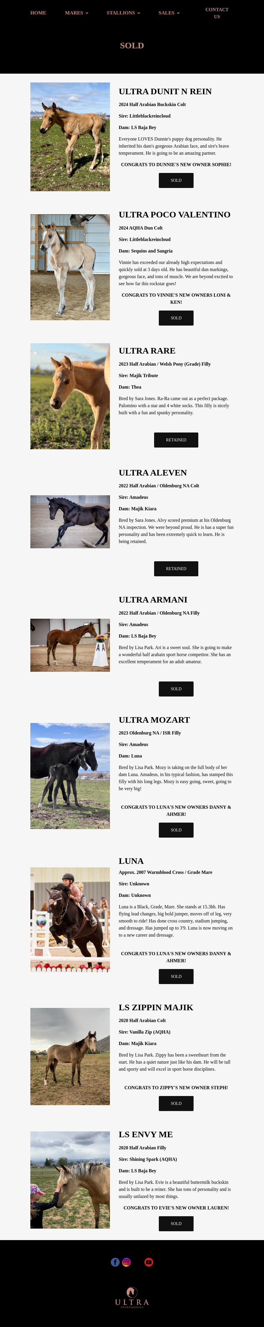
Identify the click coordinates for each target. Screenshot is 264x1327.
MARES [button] (74, 13)
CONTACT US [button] (217, 13)
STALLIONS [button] (121, 13)
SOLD (176, 180)
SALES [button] (166, 13)
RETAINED (176, 440)
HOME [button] (38, 13)
